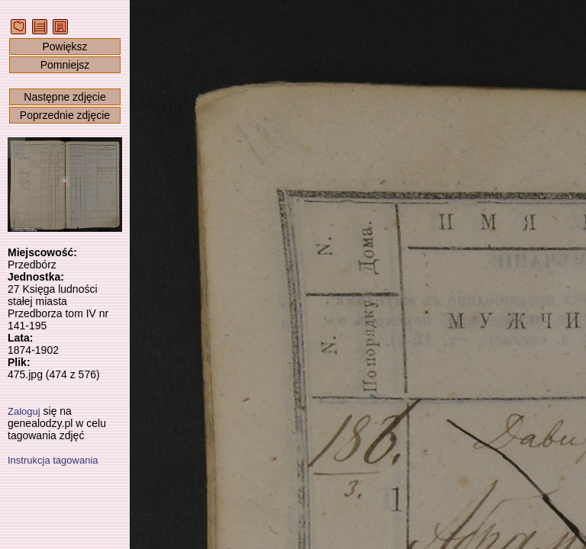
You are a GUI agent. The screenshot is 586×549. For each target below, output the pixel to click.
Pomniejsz (65, 65)
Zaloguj (24, 411)
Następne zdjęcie (64, 97)
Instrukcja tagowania (53, 460)
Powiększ (64, 46)
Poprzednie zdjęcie (65, 115)
